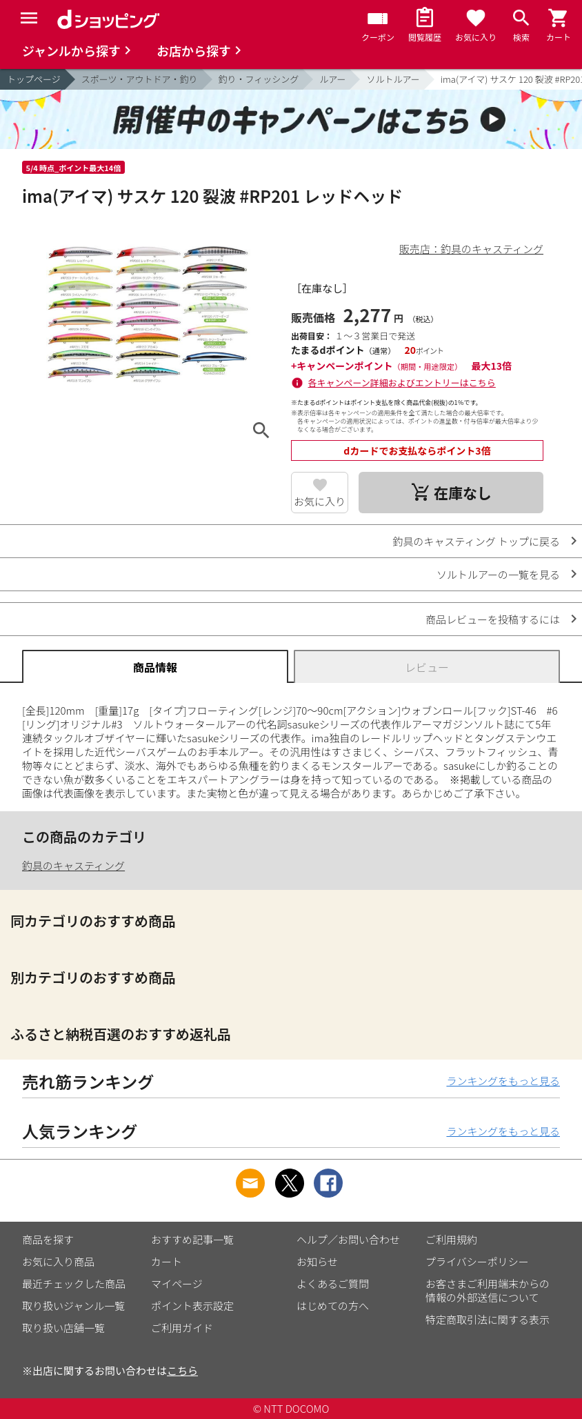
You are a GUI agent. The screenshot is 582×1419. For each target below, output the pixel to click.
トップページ (34, 79)
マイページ (177, 1283)
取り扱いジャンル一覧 (73, 1305)
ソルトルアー (392, 79)
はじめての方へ (333, 1305)
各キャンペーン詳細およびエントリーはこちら (402, 382)
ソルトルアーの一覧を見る (498, 574)
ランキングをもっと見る (503, 1080)
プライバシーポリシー (477, 1261)
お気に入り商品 (58, 1261)
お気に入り (319, 501)
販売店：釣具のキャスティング (471, 248)
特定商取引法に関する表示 (487, 1319)
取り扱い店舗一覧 (63, 1327)
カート (166, 1261)
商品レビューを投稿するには (492, 619)
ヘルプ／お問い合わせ (348, 1239)
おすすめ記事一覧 (192, 1239)
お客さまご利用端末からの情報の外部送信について (487, 1290)
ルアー (332, 79)
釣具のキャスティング (73, 865)
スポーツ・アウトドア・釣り (139, 79)
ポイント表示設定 (192, 1305)
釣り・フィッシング (259, 79)
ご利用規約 (451, 1239)
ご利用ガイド (182, 1327)
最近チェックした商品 (74, 1283)
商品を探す (48, 1239)
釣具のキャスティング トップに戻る (476, 541)
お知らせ (317, 1261)
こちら (182, 1370)
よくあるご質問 (333, 1283)
